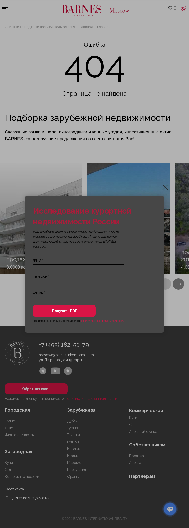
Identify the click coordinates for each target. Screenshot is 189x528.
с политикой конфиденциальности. (103, 320)
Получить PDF (64, 311)
